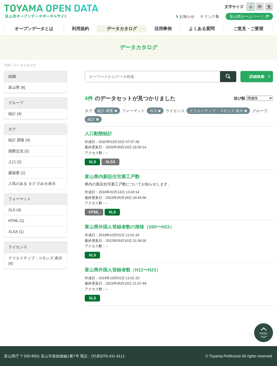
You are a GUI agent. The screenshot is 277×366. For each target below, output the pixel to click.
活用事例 (163, 28)
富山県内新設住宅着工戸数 (112, 176)
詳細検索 (256, 76)
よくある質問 (202, 28)
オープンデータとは (34, 28)
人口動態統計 (98, 133)
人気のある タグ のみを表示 (32, 183)
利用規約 (80, 28)
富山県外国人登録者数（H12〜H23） (123, 269)
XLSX (110, 162)
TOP (7, 65)
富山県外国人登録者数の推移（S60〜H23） (129, 226)
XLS (92, 162)
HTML (94, 212)
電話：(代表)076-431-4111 (102, 356)
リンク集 (211, 16)
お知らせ (186, 16)
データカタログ (122, 28)
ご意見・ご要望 (248, 28)
